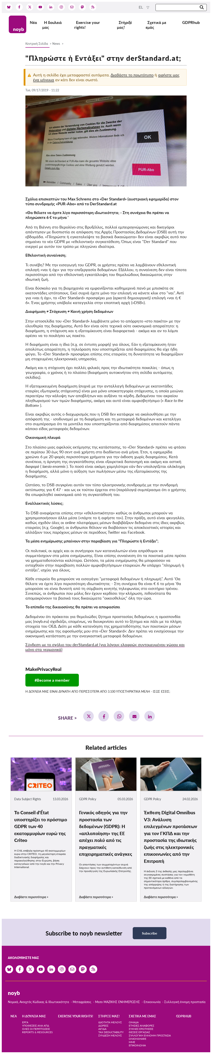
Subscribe (149, 933)
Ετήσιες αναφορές (141, 1025)
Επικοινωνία (152, 1002)
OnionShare (137, 1038)
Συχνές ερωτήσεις (141, 1029)
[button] (88, 716)
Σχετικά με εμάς (156, 25)
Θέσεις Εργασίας (139, 1032)
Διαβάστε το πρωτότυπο (132, 74)
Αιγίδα (102, 1029)
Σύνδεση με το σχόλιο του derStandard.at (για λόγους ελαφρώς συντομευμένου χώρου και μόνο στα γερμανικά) (105, 647)
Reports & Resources (37, 1032)
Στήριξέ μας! (124, 25)
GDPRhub (191, 22)
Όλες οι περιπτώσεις (36, 1029)
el (141, 7)
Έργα (25, 1022)
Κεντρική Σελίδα (37, 43)
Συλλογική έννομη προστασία (184, 1002)
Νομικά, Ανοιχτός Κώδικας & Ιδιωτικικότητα (38, 1002)
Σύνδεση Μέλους (110, 1035)
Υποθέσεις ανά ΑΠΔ (35, 1025)
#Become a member (52, 680)
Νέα (33, 22)
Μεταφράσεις (82, 1002)
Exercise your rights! (87, 25)
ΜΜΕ (132, 1042)
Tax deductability (111, 1032)
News (56, 43)
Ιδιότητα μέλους (110, 1022)
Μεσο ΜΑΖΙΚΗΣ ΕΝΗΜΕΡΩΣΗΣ (117, 1002)
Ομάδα (134, 1022)
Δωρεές (103, 1025)
